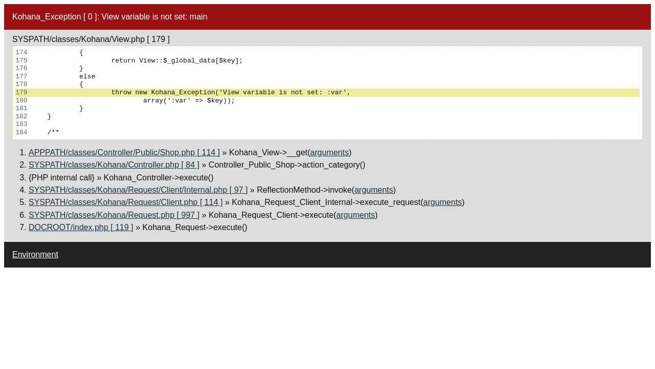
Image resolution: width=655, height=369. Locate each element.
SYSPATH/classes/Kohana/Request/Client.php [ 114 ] (126, 202)
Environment (35, 254)
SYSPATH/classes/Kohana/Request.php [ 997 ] (114, 215)
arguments (329, 152)
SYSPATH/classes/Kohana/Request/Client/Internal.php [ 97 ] (138, 190)
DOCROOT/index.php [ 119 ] (81, 227)
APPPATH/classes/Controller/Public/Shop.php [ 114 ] (124, 152)
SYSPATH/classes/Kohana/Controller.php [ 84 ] (114, 164)
